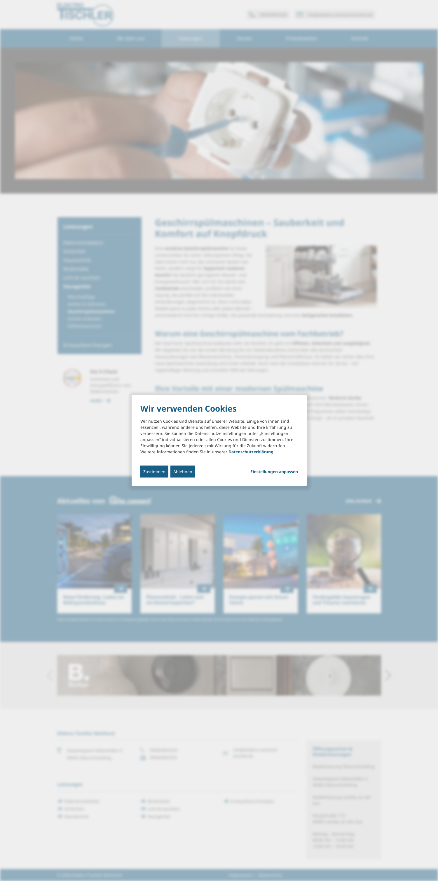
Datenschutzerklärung (250, 451)
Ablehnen (182, 471)
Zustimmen (154, 471)
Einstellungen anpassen (274, 471)
